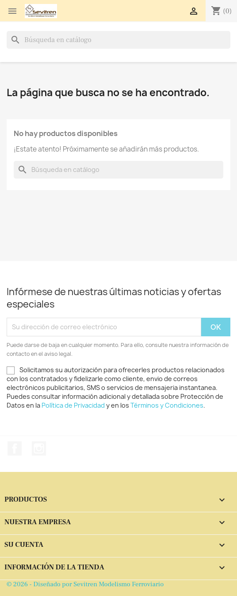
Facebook (15, 448)
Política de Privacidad (73, 405)
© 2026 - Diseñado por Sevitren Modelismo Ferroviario (85, 584)
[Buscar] (118, 40)
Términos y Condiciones (166, 405)
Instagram (39, 448)
